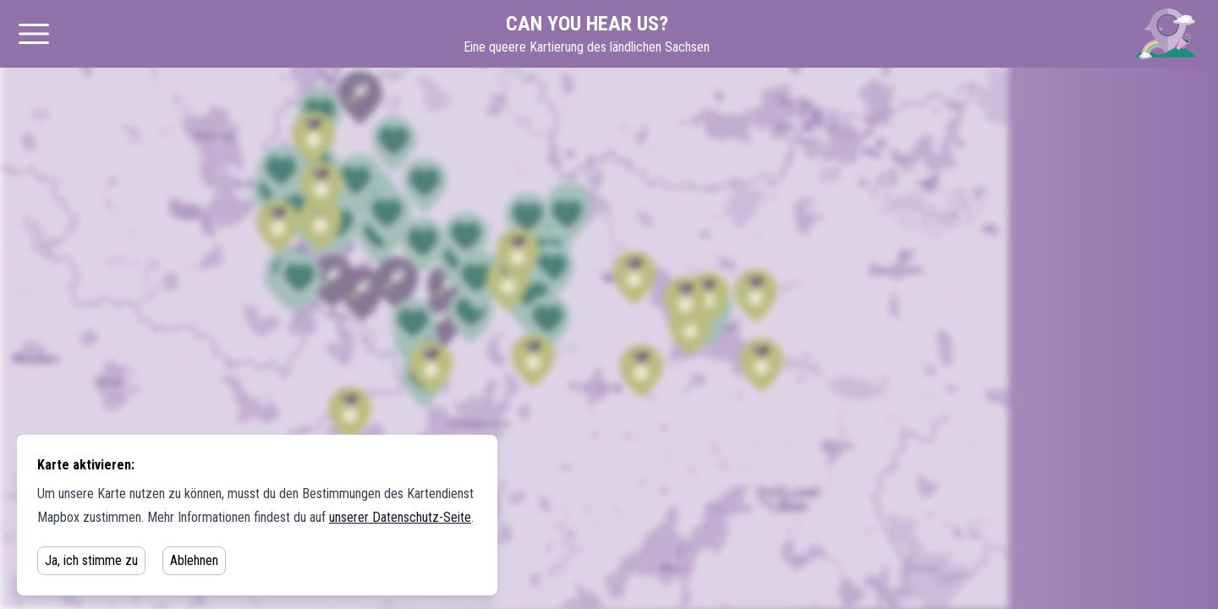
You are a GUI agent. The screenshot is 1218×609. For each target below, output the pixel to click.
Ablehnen (194, 560)
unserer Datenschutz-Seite (400, 517)
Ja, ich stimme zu (91, 560)
